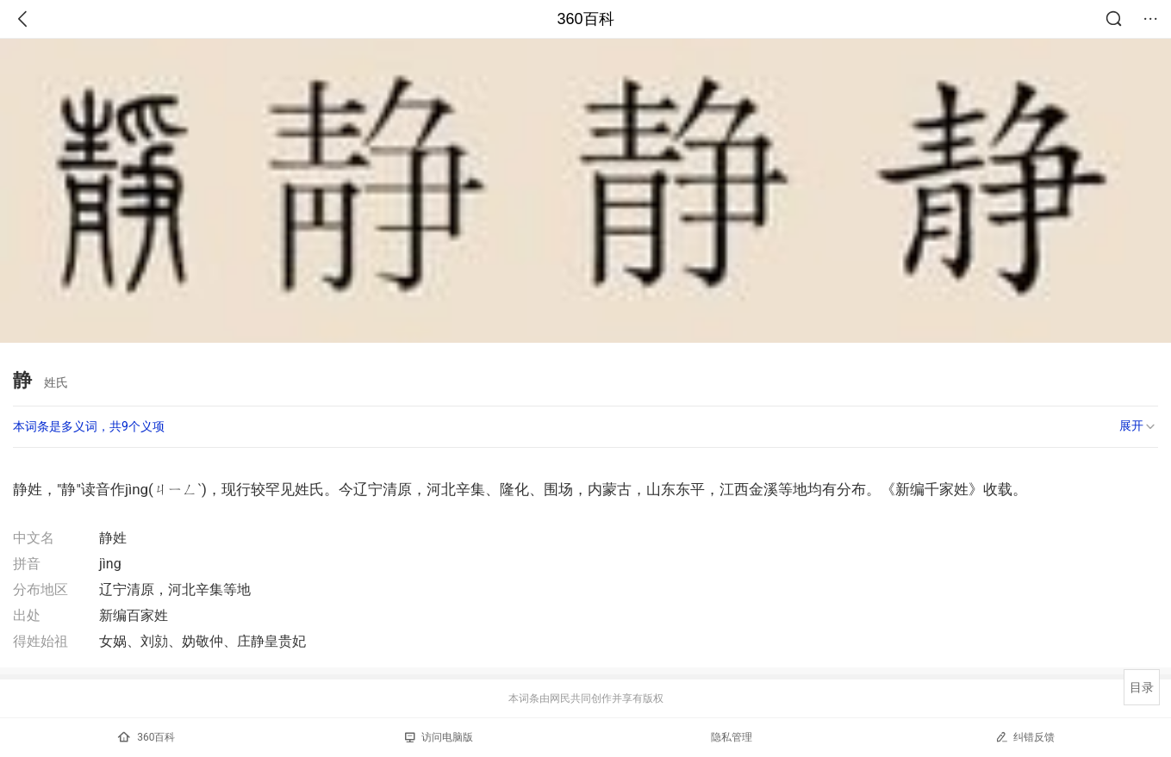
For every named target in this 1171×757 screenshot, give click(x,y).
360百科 (585, 19)
